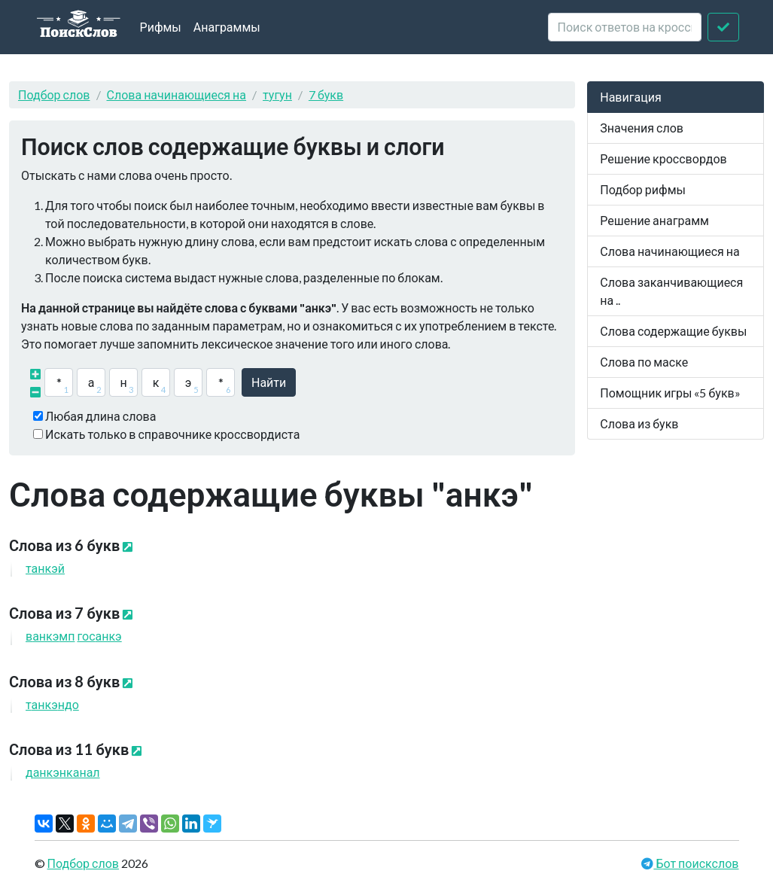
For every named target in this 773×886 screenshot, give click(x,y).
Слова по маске (644, 362)
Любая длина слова (100, 416)
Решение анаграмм (654, 220)
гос (99, 636)
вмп (50, 636)
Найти (268, 382)
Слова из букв (639, 423)
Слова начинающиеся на (177, 94)
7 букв (326, 94)
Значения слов (641, 127)
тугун (277, 94)
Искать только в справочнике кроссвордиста (172, 434)
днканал (63, 772)
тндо (52, 704)
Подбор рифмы (643, 189)
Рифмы (160, 27)
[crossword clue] (624, 27)
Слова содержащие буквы (673, 331)
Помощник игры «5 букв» (670, 392)
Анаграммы (226, 27)
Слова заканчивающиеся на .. (671, 291)
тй (45, 568)
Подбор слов (54, 94)
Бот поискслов (695, 863)
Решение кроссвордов (663, 158)
